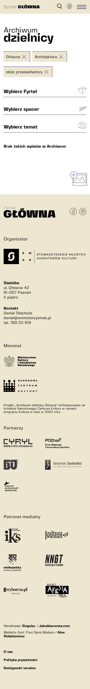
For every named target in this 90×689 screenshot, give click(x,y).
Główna (13, 57)
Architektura (46, 57)
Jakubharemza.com (54, 626)
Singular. (29, 626)
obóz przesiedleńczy (24, 72)
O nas (8, 652)
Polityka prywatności (20, 660)
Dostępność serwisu (20, 668)
